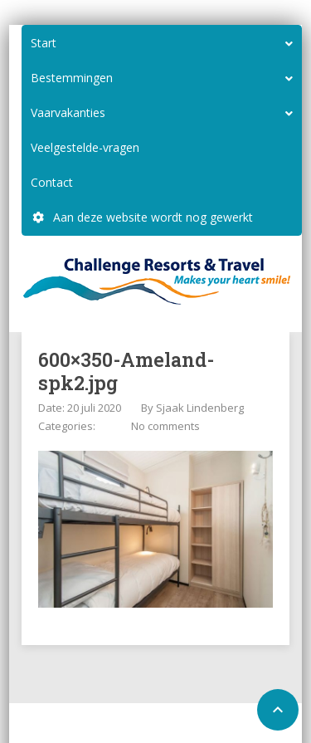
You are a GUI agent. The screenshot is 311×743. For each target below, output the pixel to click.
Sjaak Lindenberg (200, 407)
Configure (172, 724)
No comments (165, 425)
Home (119, 724)
